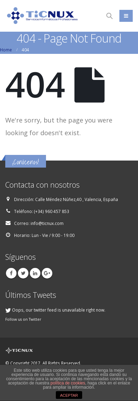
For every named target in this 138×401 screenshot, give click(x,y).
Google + (47, 273)
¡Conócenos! (25, 162)
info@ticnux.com (47, 223)
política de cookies (68, 383)
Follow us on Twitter (23, 319)
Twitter (23, 273)
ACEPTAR (69, 395)
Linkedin (35, 273)
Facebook (11, 273)
